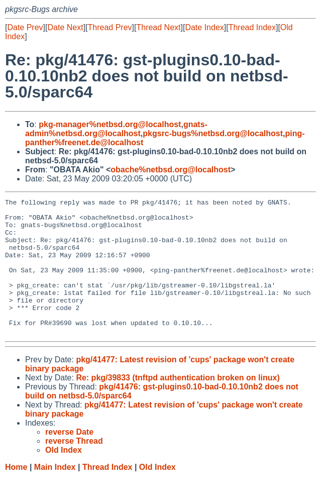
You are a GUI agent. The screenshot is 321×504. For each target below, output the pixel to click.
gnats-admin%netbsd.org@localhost (116, 129)
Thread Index (252, 27)
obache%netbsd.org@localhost (171, 169)
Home (16, 494)
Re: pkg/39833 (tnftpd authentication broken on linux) (177, 404)
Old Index (157, 494)
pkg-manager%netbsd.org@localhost (110, 124)
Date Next (65, 27)
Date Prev (25, 27)
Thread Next (158, 27)
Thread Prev (110, 27)
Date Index (204, 27)
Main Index (55, 494)
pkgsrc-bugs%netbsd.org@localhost (213, 133)
